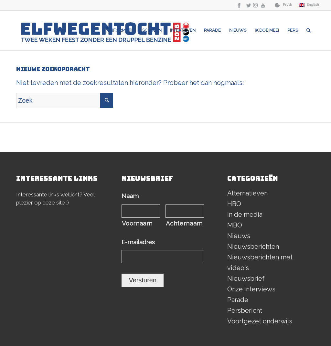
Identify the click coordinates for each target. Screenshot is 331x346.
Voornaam (137, 223)
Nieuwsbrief (246, 278)
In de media (244, 214)
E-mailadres (140, 242)
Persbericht (244, 310)
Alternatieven (247, 193)
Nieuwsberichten (253, 246)
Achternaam (184, 223)
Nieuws (238, 236)
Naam (132, 196)
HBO (234, 204)
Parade (237, 300)
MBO (234, 225)
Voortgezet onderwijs (259, 321)
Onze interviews (251, 289)
